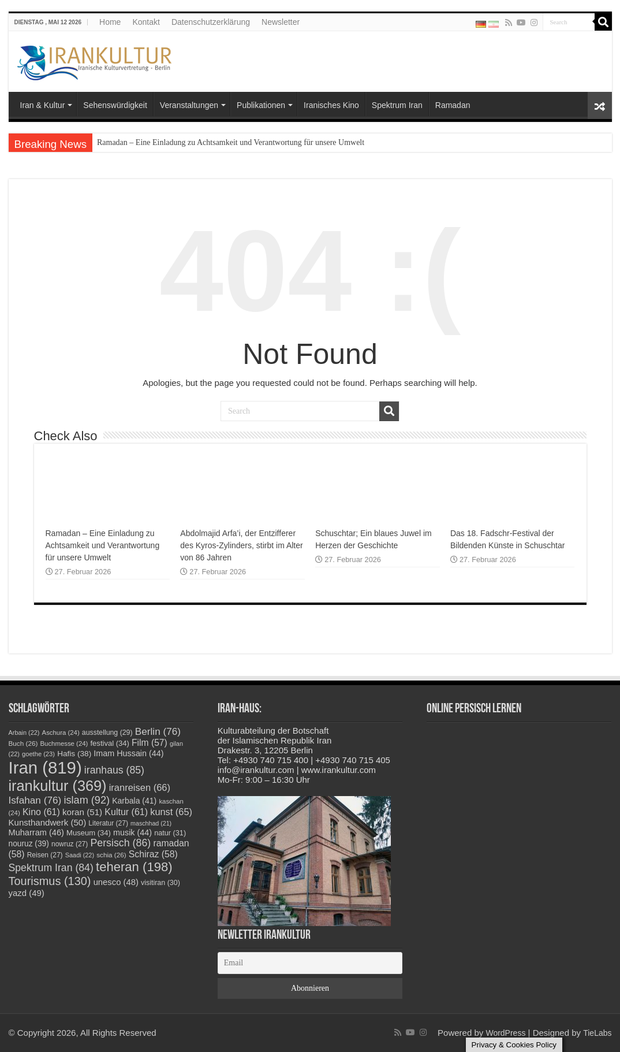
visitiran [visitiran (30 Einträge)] (160, 883)
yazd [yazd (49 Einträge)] (26, 893)
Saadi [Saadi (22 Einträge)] (79, 855)
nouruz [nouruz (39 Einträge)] (29, 843)
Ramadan (452, 105)
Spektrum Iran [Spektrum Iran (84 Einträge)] (51, 867)
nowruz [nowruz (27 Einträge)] (69, 844)
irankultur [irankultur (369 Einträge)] (58, 786)
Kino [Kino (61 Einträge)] (41, 812)
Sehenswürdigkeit (115, 105)
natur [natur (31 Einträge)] (170, 833)
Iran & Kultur (42, 105)
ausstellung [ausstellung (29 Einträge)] (107, 732)
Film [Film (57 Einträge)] (149, 743)
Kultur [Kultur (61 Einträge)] (126, 812)
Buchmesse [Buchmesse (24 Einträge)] (64, 743)
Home (110, 22)
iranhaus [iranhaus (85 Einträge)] (114, 770)
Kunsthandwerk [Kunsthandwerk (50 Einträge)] (48, 822)
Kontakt (145, 22)
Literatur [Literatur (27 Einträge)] (108, 823)
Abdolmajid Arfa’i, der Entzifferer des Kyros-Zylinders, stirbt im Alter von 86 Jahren (241, 545)
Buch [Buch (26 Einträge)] (23, 743)
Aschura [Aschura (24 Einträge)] (61, 732)
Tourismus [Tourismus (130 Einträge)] (50, 881)
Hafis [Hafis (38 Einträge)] (74, 753)
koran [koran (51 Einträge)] (82, 812)
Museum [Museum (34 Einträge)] (88, 832)
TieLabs (597, 1033)
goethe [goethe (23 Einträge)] (38, 753)
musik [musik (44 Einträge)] (132, 832)
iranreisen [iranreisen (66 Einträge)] (139, 787)
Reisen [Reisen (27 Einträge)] (45, 855)
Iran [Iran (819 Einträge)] (45, 767)
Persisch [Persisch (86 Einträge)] (120, 843)
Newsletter (281, 22)
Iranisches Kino (331, 105)
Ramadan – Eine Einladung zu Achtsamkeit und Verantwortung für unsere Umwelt (230, 142)
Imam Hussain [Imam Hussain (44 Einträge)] (128, 753)
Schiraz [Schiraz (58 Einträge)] (153, 854)
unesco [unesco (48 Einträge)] (116, 882)
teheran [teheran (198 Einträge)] (134, 867)
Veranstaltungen (189, 105)
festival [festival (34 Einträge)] (110, 743)
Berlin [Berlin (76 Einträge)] (158, 731)
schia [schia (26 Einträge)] (111, 854)
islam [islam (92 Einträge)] (87, 800)
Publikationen (261, 105)
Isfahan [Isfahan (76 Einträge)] (35, 800)
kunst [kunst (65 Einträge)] (171, 811)
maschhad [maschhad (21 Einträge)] (150, 823)
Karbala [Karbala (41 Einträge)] (134, 800)
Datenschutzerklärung (210, 22)
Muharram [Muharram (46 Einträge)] (36, 832)
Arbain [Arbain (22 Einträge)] (24, 732)
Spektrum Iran (397, 105)
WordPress (505, 1033)
